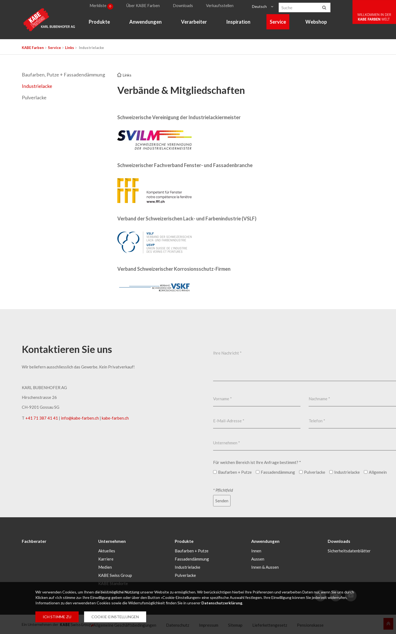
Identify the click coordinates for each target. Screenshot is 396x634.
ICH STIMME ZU (57, 616)
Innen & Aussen (265, 566)
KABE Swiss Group (115, 575)
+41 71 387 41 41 (41, 418)
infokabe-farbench (80, 418)
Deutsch (260, 6)
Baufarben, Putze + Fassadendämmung (63, 75)
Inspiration (240, 23)
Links (69, 47)
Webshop (318, 23)
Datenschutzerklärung (221, 603)
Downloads (185, 6)
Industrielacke (37, 86)
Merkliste (103, 7)
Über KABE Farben (146, 6)
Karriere (105, 558)
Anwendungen (147, 23)
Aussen (257, 558)
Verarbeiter (195, 23)
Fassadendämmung (192, 558)
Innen (256, 550)
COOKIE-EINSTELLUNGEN (115, 616)
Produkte (100, 23)
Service (279, 23)
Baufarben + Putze (191, 550)
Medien (105, 566)
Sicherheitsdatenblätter (349, 550)
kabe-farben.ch (115, 418)
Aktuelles (106, 550)
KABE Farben (33, 47)
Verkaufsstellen (222, 6)
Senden (221, 500)
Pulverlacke (34, 97)
